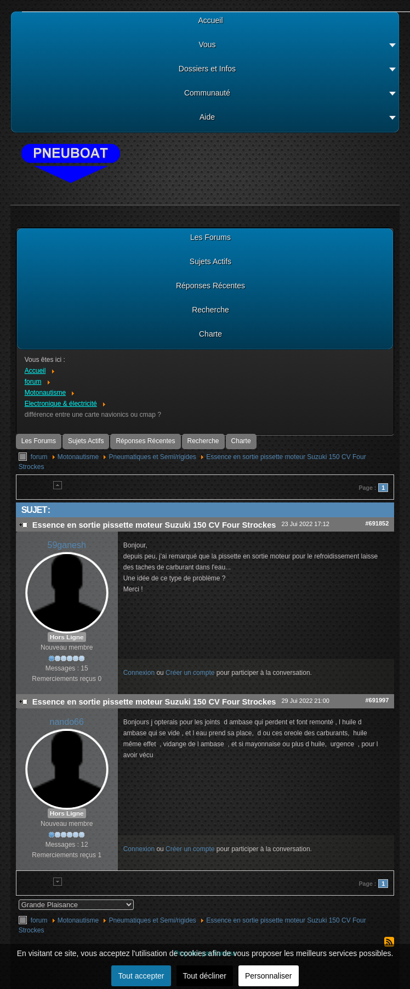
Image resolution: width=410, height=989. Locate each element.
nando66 (67, 722)
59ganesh (67, 545)
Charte (241, 441)
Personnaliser (268, 975)
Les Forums (38, 441)
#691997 (377, 700)
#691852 (377, 523)
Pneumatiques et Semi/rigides (152, 457)
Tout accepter (141, 975)
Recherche (203, 441)
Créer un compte (190, 673)
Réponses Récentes (145, 441)
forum (39, 457)
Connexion (139, 673)
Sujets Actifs (86, 441)
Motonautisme (78, 457)
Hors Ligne (67, 637)
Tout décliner (204, 975)
